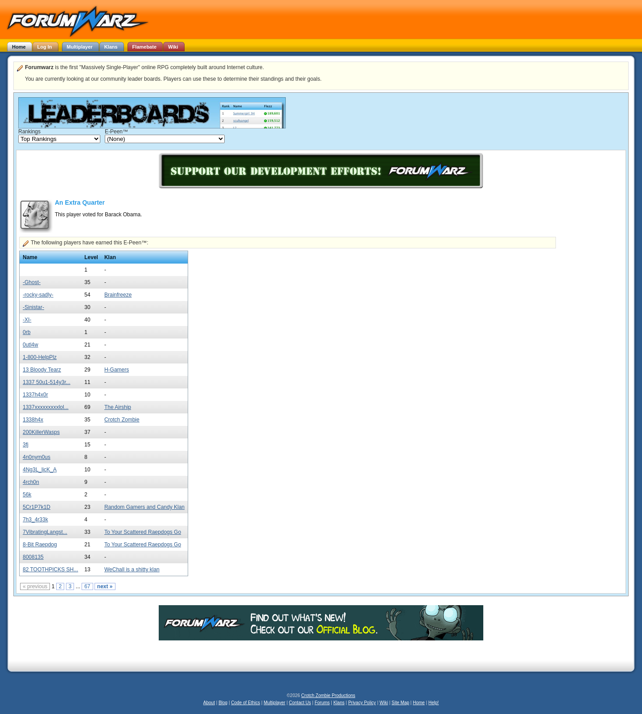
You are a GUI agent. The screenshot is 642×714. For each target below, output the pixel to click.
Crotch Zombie (122, 420)
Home (419, 702)
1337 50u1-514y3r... (46, 382)
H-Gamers (116, 370)
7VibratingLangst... (45, 532)
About (209, 702)
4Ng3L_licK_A (40, 469)
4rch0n (31, 482)
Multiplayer (274, 702)
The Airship (117, 407)
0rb (26, 332)
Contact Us (300, 702)
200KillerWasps (41, 432)
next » (105, 586)
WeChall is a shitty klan (132, 569)
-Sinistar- (33, 307)
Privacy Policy (362, 702)
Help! (433, 702)
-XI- (27, 320)
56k (27, 494)
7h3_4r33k (35, 519)
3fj (26, 445)
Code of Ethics (245, 702)
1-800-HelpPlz (40, 357)
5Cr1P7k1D (36, 507)
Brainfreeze (118, 295)
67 (87, 586)
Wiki (383, 702)
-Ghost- (32, 282)
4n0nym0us (36, 457)
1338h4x (33, 420)
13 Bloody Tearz (42, 370)
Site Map (400, 702)
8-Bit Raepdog (40, 544)
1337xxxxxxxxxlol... (46, 407)
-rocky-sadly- (38, 295)
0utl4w (30, 345)
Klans (339, 702)
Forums (322, 702)
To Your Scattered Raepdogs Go (142, 532)
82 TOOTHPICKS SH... (50, 569)
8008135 (33, 557)
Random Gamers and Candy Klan (144, 507)
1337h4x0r (35, 395)
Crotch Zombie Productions (328, 695)
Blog (222, 702)
